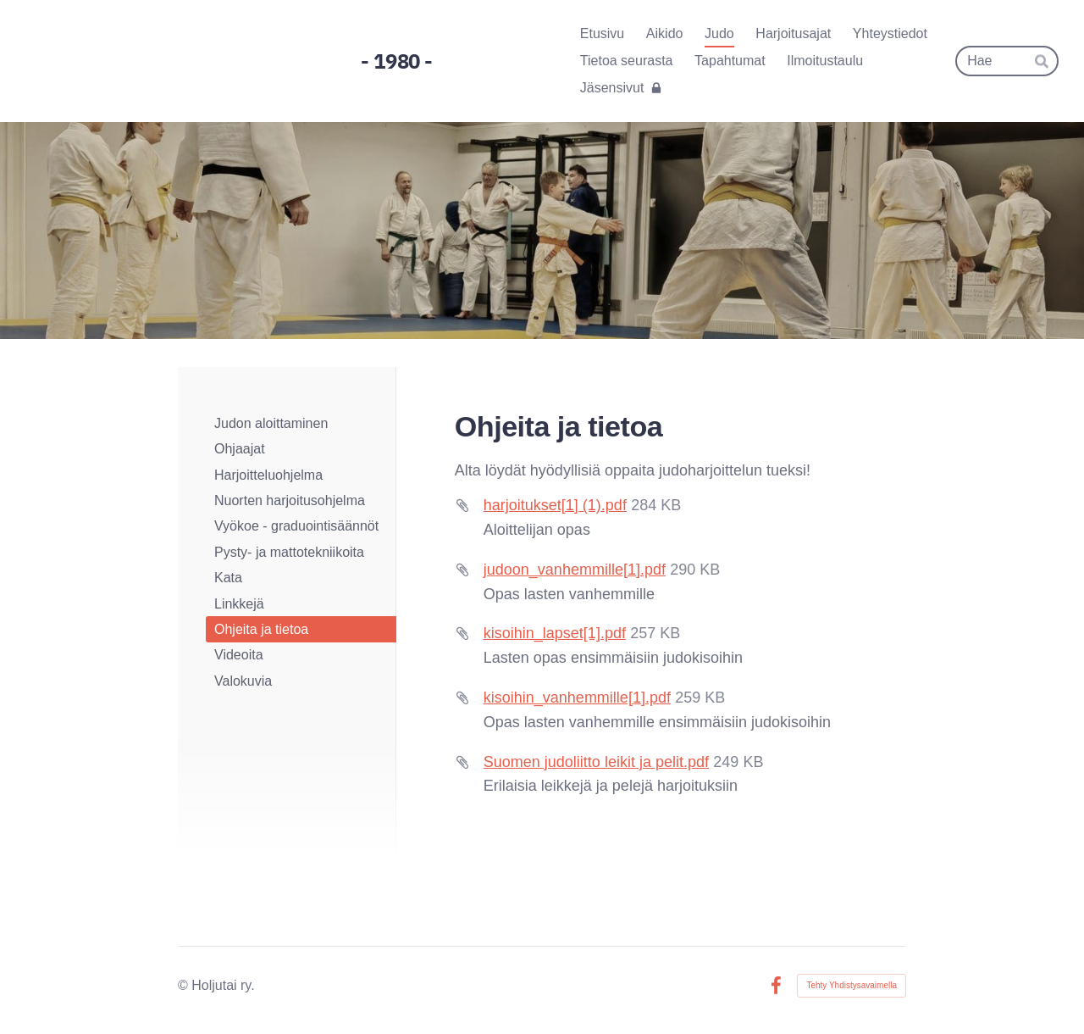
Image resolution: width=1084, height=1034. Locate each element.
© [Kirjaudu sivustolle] (184, 985)
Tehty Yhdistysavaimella (851, 985)
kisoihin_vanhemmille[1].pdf (577, 697)
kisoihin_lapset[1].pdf (555, 633)
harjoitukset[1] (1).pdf (555, 505)
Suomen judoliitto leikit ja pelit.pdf (596, 761)
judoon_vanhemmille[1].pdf (575, 569)
